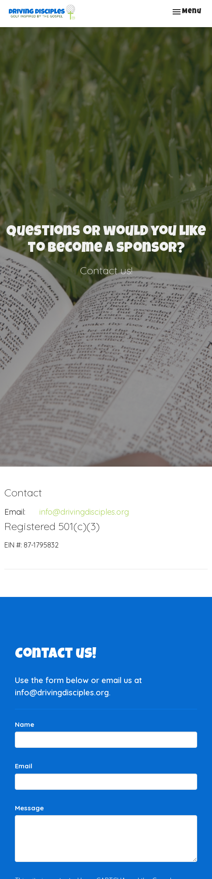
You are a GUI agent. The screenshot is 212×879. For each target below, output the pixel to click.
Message (29, 808)
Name (24, 724)
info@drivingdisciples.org (84, 512)
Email (23, 766)
